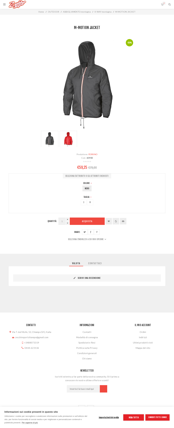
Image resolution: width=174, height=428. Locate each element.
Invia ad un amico (123, 221)
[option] (49, 139)
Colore (86, 183)
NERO (87, 188)
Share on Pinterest (97, 232)
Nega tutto (134, 417)
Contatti (87, 332)
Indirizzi (143, 337)
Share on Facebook (90, 232)
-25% (129, 43)
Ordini (143, 332)
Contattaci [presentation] (95, 263)
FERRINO (92, 154)
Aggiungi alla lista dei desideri (108, 221)
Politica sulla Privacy (86, 348)
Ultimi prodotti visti (143, 342)
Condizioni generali (87, 353)
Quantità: (52, 221)
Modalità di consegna (87, 337)
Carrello (164, 3)
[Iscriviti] (83, 389)
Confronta (116, 221)
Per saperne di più (30, 423)
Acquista (87, 221)
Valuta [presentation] (76, 263)
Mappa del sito (143, 348)
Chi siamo (87, 358)
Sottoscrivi (103, 389)
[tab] (76, 263)
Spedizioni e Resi (86, 342)
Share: (77, 232)
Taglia (86, 197)
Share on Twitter (84, 232)
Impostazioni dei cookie (109, 417)
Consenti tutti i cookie (157, 417)
